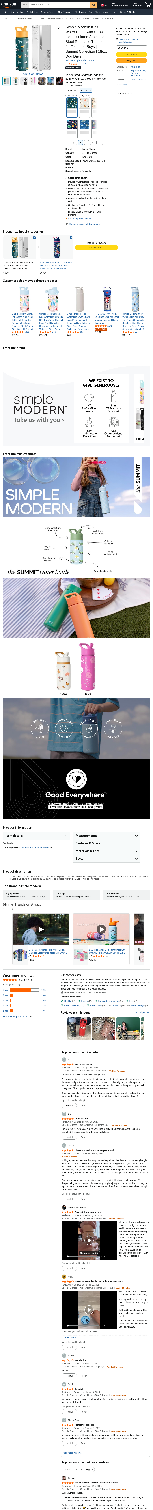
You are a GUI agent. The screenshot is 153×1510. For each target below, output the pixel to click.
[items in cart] (148, 4)
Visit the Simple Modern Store (79, 60)
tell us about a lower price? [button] (36, 847)
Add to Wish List (125, 93)
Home (114, 12)
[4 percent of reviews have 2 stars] (24, 1005)
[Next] (99, 142)
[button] (4, 12)
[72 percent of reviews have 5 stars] (24, 990)
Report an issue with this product (82, 224)
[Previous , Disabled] (74, 142)
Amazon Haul (17, 12)
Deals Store (94, 12)
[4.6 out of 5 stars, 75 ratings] (129, 332)
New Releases (65, 12)
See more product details (79, 218)
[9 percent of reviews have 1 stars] (24, 1010)
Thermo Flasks (68, 18)
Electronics (80, 12)
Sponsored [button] (8, 909)
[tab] (68, 1001)
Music (105, 12)
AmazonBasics (48, 12)
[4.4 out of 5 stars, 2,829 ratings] (48, 332)
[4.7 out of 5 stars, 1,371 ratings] (103, 326)
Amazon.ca (135, 67)
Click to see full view (33, 74)
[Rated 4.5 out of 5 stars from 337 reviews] (48, 956)
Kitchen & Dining (25, 18)
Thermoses (108, 18)
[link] (56, 247)
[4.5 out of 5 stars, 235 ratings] (75, 332)
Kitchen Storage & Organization (47, 18)
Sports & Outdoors (129, 12)
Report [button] (84, 1105)
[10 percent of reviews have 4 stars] (24, 995)
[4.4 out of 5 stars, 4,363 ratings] (20, 332)
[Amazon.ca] (10, 4)
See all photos (142, 1012)
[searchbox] (59, 4)
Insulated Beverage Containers (88, 18)
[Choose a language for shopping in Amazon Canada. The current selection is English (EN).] (103, 5)
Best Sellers (32, 12)
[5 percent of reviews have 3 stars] (24, 1000)
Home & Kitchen (9, 18)
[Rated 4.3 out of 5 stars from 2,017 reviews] (109, 956)
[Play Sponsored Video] (40, 929)
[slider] (83, 1256)
